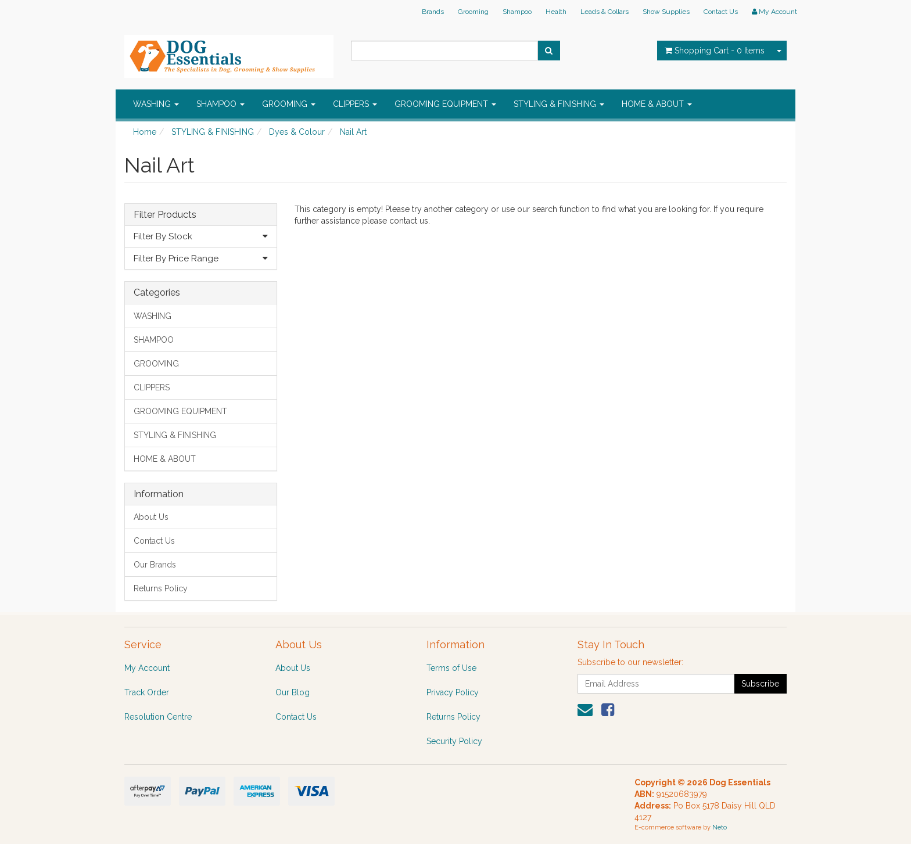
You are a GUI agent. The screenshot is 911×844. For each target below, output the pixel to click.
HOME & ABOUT (657, 104)
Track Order (146, 692)
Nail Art (353, 132)
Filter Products (165, 215)
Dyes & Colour (297, 132)
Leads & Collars (604, 12)
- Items (715, 50)
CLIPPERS (355, 104)
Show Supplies (666, 12)
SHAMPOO (220, 104)
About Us (151, 517)
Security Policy (454, 741)
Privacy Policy (452, 692)
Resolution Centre (158, 716)
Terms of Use (451, 668)
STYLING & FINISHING (559, 104)
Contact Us (721, 12)
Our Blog (292, 692)
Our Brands (155, 564)
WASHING (156, 104)
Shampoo (517, 12)
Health (556, 12)
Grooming (473, 12)
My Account (147, 668)
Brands (433, 12)
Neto (719, 827)
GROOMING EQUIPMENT (445, 104)
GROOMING (288, 104)
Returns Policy (161, 588)
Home (144, 132)
